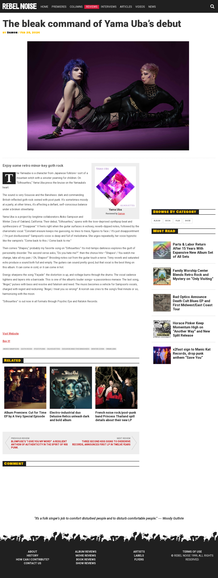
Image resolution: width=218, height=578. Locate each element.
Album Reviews (85, 551)
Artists (139, 551)
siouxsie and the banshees (75, 349)
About (32, 551)
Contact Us (32, 563)
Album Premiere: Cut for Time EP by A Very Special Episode (25, 414)
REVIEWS (91, 6)
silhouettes (53, 349)
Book (167, 221)
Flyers (139, 559)
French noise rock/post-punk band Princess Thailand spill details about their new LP (115, 416)
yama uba (111, 349)
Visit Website (11, 333)
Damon (12, 32)
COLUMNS (76, 6)
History (32, 555)
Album (157, 221)
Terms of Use (192, 551)
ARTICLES (126, 6)
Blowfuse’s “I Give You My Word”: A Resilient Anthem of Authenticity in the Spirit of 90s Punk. (39, 444)
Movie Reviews (86, 555)
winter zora (97, 349)
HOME (44, 6)
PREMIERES (59, 6)
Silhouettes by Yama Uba (71, 317)
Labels (139, 555)
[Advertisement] (183, 181)
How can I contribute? (32, 559)
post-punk (39, 349)
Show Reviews (86, 563)
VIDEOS (140, 6)
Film (178, 221)
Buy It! (6, 341)
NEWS (152, 6)
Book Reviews (86, 559)
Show (187, 221)
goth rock (26, 349)
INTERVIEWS (108, 6)
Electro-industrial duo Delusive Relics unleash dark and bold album (69, 416)
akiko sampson (11, 349)
